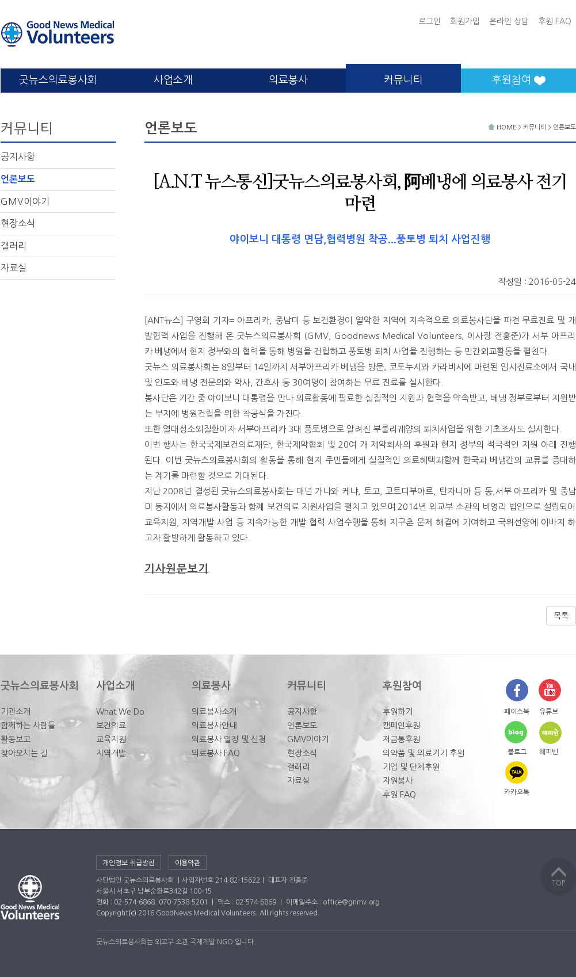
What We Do (120, 712)
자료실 (13, 267)
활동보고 (15, 739)
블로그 (517, 752)
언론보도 (18, 179)
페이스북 (516, 711)
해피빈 (548, 752)
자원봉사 (398, 781)
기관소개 (15, 712)
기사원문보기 (176, 568)
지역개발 (111, 753)
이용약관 (187, 863)
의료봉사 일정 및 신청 (229, 739)
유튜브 (548, 711)
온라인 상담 (509, 21)
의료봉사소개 (214, 712)
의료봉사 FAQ (216, 753)
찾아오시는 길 (24, 753)
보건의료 (111, 726)
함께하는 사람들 (28, 726)
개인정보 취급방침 (128, 863)
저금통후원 (401, 739)
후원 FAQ (554, 21)
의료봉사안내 (214, 726)
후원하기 (398, 712)
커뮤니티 (403, 80)
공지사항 (18, 156)
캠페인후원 (401, 726)
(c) (132, 913)
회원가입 (465, 21)
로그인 (429, 21)
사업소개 (173, 80)
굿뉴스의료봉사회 (58, 80)
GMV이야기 (25, 201)
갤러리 (13, 245)
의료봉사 (288, 80)
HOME (503, 127)
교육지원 (111, 739)
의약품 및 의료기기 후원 (423, 753)
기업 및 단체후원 (411, 767)
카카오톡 (516, 792)
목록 (561, 616)
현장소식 (18, 223)
